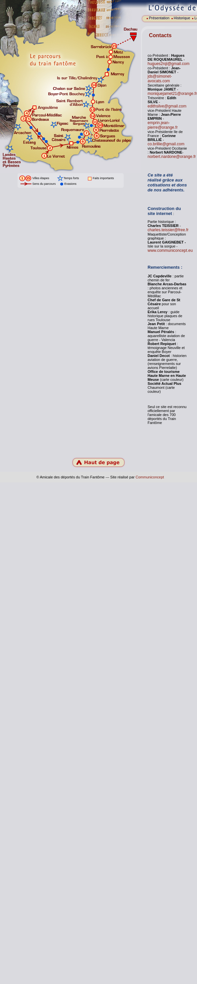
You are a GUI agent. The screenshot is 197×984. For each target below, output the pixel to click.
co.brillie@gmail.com (166, 144)
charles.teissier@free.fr (168, 230)
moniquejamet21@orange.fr (172, 93)
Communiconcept (150, 477)
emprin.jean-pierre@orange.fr (163, 125)
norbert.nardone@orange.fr (172, 156)
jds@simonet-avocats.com (160, 78)
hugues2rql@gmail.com (168, 63)
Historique (182, 18)
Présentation (159, 18)
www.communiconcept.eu (170, 250)
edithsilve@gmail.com (167, 106)
